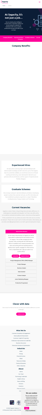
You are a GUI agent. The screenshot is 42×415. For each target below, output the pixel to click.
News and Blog (21, 381)
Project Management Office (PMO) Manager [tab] (21, 260)
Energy (21, 353)
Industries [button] (21, 348)
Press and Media (21, 388)
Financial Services (21, 356)
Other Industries (21, 365)
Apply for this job (25, 256)
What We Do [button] (21, 330)
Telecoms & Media (21, 361)
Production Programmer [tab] (21, 283)
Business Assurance (21, 343)
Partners (21, 383)
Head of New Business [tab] (21, 231)
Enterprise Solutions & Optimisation (21, 345)
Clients (21, 371)
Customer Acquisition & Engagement (21, 333)
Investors (21, 386)
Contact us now (21, 314)
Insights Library (21, 378)
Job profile (15, 256)
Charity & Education (21, 363)
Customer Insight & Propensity (21, 338)
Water (21, 351)
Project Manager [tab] (21, 264)
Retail (21, 358)
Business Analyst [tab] (21, 268)
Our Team (21, 374)
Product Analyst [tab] (21, 275)
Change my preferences (30, 410)
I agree (26, 408)
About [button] (21, 369)
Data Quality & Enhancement (21, 335)
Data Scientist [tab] (21, 271)
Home (4, 5)
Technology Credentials (21, 376)
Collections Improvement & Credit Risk (21, 340)
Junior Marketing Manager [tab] (21, 279)
